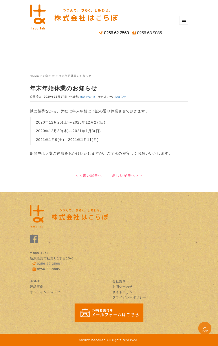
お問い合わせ (122, 286)
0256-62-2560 (114, 32)
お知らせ (49, 75)
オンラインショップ (45, 292)
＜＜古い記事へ (88, 175)
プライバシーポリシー (129, 297)
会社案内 (119, 281)
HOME (34, 75)
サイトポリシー (124, 292)
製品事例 (37, 286)
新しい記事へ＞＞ (127, 175)
